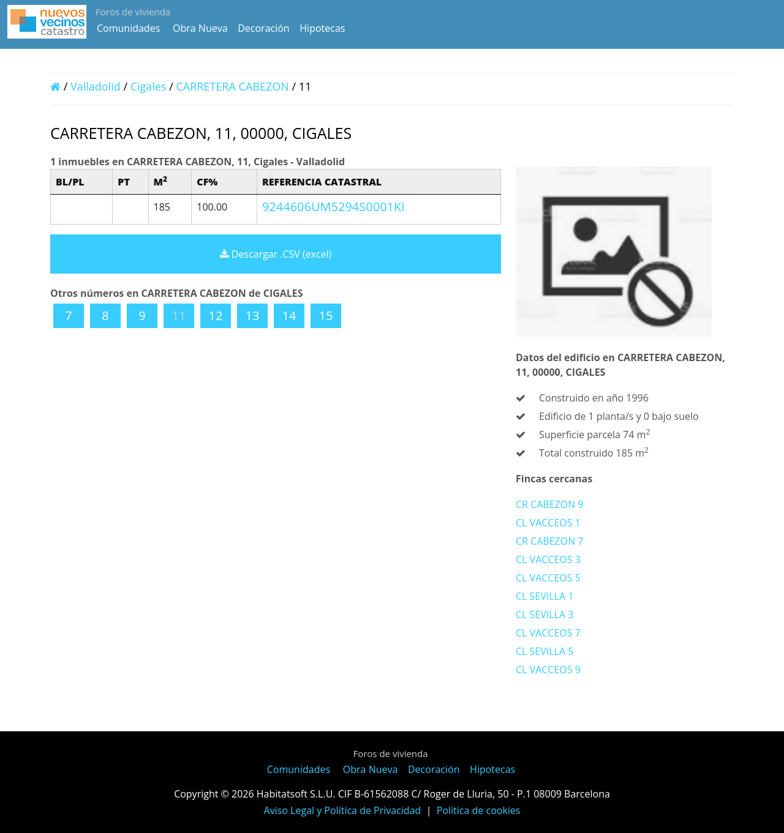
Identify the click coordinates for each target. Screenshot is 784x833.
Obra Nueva (200, 28)
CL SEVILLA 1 (544, 596)
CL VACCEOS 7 (548, 633)
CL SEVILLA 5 (544, 651)
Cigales (148, 86)
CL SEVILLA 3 (544, 614)
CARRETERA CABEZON (234, 86)
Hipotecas (322, 28)
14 (289, 315)
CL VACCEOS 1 (548, 522)
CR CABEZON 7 (549, 541)
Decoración (263, 28)
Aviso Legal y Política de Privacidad (342, 810)
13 (253, 315)
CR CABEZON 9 (549, 504)
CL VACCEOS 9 (548, 669)
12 (216, 315)
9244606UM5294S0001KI (333, 206)
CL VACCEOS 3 (548, 559)
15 (326, 315)
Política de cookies (479, 810)
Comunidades (128, 28)
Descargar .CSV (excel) (276, 254)
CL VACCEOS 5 (548, 578)
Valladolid (95, 86)
